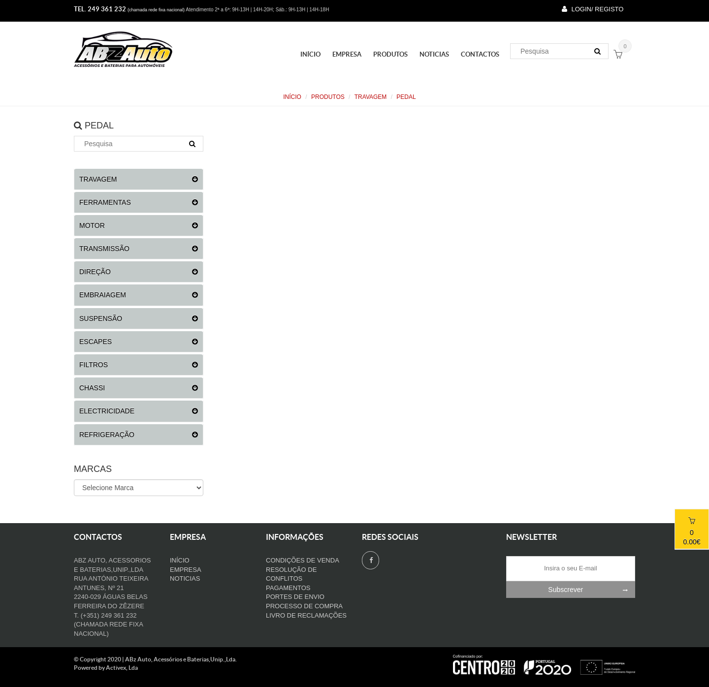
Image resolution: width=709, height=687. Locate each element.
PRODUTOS (390, 54)
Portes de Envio (295, 596)
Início (310, 54)
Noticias (434, 54)
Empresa (346, 54)
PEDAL (406, 97)
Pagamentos (288, 588)
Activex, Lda (122, 667)
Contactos (480, 54)
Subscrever (591, 589)
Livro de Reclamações (306, 615)
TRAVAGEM (370, 97)
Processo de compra (304, 606)
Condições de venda (302, 560)
